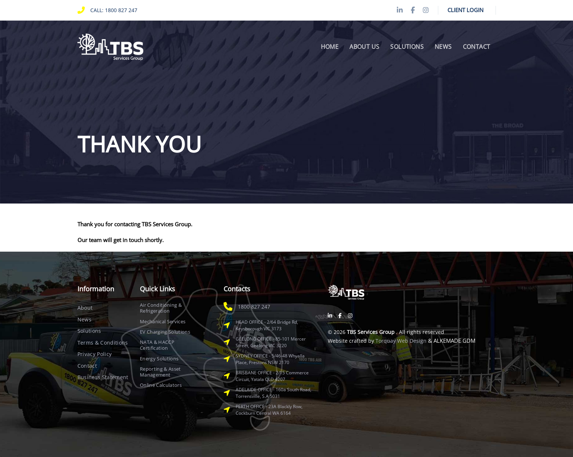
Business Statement (102, 377)
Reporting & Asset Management (160, 372)
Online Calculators (161, 385)
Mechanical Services (162, 321)
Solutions (89, 330)
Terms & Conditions (102, 342)
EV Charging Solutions (165, 332)
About (85, 307)
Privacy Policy (94, 353)
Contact (87, 365)
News (84, 319)
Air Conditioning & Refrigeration (161, 308)
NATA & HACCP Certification (157, 345)
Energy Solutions (159, 358)
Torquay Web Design (401, 340)
